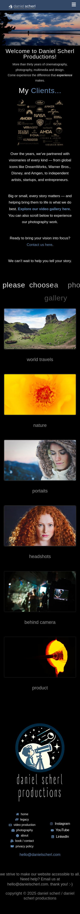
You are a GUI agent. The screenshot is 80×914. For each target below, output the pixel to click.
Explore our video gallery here (44, 209)
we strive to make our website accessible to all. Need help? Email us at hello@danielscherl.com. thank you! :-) (40, 879)
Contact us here (39, 245)
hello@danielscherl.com (40, 854)
